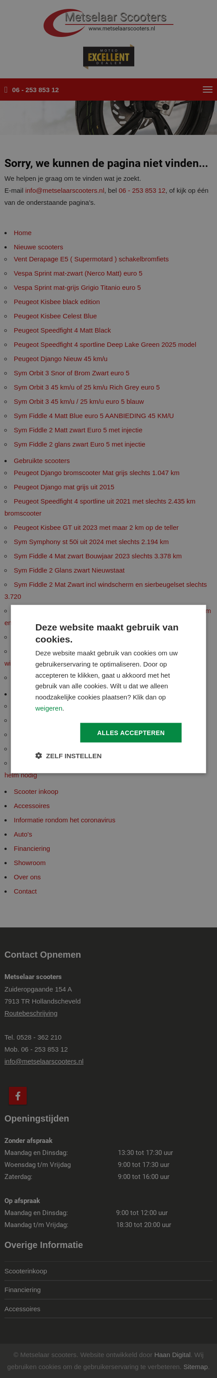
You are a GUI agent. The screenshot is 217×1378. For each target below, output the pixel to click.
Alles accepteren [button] (131, 732)
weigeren (48, 707)
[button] (68, 756)
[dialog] (108, 689)
